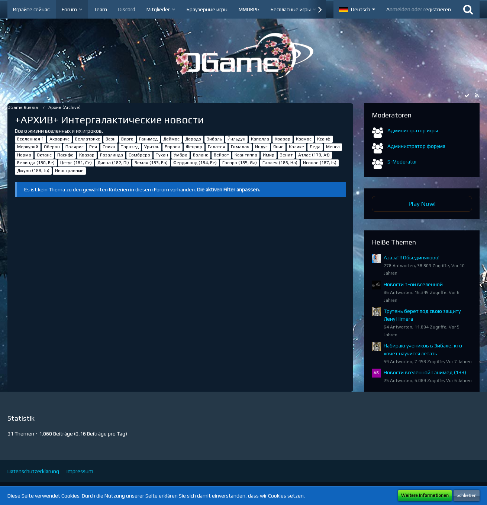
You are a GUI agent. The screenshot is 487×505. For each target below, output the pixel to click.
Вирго (127, 139)
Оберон (52, 146)
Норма (24, 155)
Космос (304, 139)
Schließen (467, 495)
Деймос (171, 139)
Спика (109, 146)
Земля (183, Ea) (151, 162)
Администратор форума (416, 146)
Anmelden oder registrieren (418, 9)
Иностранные (69, 170)
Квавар (282, 139)
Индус (261, 146)
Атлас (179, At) (314, 155)
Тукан (162, 155)
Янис (278, 146)
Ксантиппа (246, 155)
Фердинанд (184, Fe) (195, 162)
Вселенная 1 (30, 139)
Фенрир (194, 146)
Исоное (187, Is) (319, 162)
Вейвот (221, 155)
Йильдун (236, 139)
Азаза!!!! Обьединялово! (411, 257)
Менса (333, 146)
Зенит (286, 155)
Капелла (260, 139)
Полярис (74, 146)
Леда (315, 146)
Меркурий (27, 146)
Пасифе (65, 155)
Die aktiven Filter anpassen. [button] (228, 189)
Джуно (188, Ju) (33, 170)
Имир (268, 155)
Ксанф (323, 139)
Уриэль (151, 146)
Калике (296, 146)
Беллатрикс (87, 139)
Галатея (216, 146)
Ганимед (148, 139)
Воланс (200, 155)
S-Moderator (402, 162)
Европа (172, 146)
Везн (111, 139)
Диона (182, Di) (113, 162)
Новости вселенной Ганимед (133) (425, 372)
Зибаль (214, 139)
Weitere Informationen (425, 495)
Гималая (240, 146)
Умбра (180, 155)
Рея (93, 146)
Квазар (86, 155)
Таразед (130, 146)
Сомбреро (139, 155)
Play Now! (422, 203)
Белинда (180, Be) (36, 162)
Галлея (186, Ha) (279, 162)
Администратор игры (412, 130)
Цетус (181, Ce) (76, 162)
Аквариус (59, 139)
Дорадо (193, 139)
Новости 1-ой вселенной (413, 284)
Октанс (44, 155)
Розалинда (111, 155)
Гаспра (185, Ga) (239, 162)
